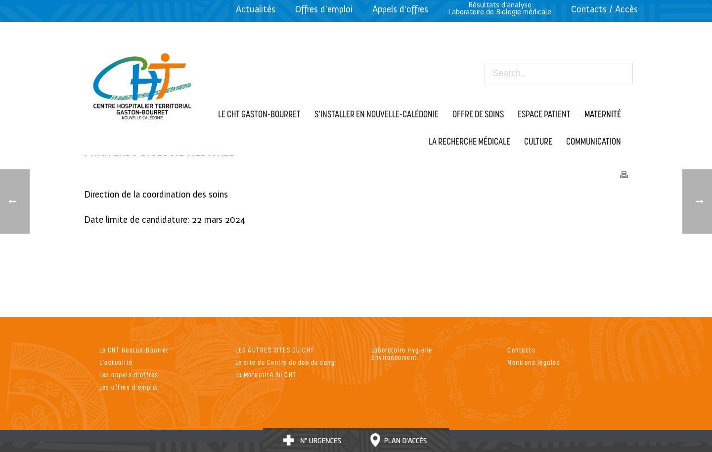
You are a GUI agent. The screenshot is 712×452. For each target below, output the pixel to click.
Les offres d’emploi (129, 387)
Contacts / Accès (604, 9)
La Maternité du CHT (266, 374)
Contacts (521, 350)
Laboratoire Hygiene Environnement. (402, 353)
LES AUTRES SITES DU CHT (274, 350)
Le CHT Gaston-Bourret (134, 350)
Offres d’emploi (324, 9)
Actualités (255, 9)
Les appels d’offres (129, 374)
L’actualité (116, 362)
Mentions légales (533, 362)
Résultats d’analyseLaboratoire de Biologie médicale (499, 8)
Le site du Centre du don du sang (285, 362)
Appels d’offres (400, 9)
